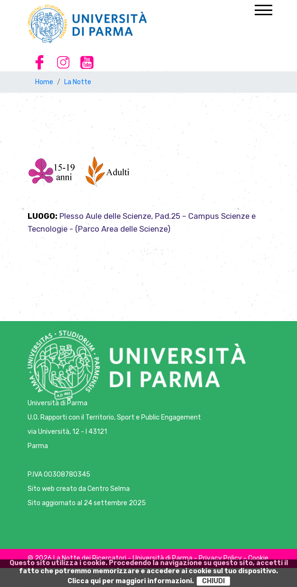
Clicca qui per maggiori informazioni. (130, 581)
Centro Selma (108, 489)
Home (44, 82)
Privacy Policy (220, 558)
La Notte (77, 82)
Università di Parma (57, 403)
